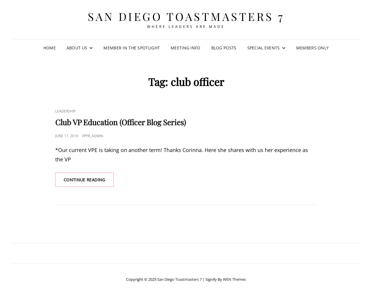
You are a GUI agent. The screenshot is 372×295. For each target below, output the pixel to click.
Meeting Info (185, 48)
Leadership (65, 111)
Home (49, 48)
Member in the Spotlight (131, 48)
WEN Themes (234, 279)
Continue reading (89, 181)
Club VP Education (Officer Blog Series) (120, 122)
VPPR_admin (92, 135)
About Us (77, 48)
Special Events (263, 48)
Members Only (312, 48)
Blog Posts (224, 48)
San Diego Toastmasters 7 (186, 16)
